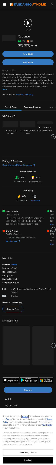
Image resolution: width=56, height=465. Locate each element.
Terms (8, 419)
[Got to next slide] (53, 136)
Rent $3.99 (28, 54)
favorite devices (24, 94)
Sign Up (28, 390)
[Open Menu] (4, 4)
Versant (25, 416)
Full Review (13, 241)
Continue (28, 460)
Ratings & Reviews (32, 107)
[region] (28, 436)
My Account (11, 405)
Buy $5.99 (28, 62)
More (5, 89)
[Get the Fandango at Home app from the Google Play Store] (29, 380)
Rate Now (35, 200)
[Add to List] (52, 45)
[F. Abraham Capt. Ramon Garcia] (45, 136)
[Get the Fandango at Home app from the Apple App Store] (11, 380)
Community (21, 200)
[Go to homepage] (27, 4)
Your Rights (47, 425)
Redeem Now (13, 309)
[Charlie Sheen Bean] (28, 136)
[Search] (52, 4)
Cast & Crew (11, 107)
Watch (8, 399)
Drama (13, 264)
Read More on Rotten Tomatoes (18, 165)
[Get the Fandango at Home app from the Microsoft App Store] (46, 380)
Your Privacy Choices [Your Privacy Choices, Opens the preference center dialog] (28, 452)
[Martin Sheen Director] (10, 136)
